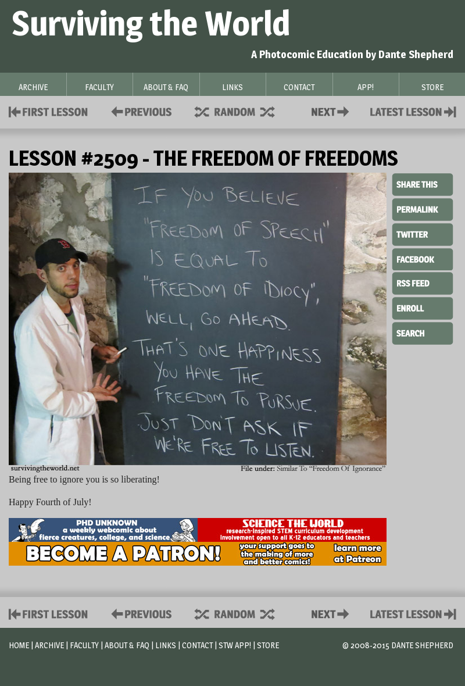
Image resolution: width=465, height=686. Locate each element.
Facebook (422, 258)
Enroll (422, 307)
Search (422, 332)
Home (19, 645)
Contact (332, 111)
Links (165, 645)
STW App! (235, 645)
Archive (49, 645)
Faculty (84, 645)
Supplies (242, 111)
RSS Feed (422, 282)
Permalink (422, 209)
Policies (139, 111)
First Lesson (48, 111)
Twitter (422, 233)
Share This (422, 185)
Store (268, 645)
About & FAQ (127, 645)
